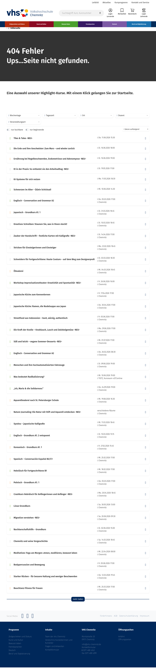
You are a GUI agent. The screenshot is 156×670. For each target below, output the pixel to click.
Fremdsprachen (15, 649)
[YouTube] (33, 620)
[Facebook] (22, 620)
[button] (145, 141)
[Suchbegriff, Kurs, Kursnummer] (81, 14)
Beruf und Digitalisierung (19, 656)
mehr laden (78, 602)
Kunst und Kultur (16, 642)
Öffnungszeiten (124, 642)
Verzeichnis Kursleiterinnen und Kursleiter (58, 644)
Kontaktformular (52, 652)
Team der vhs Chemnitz (55, 639)
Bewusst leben (15, 646)
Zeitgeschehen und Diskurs (20, 639)
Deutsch (12, 653)
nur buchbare (17, 132)
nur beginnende (37, 132)
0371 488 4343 (89, 653)
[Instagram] (27, 620)
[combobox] (24, 118)
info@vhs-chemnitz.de (91, 647)
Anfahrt (121, 639)
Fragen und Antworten (54, 649)
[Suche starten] (100, 14)
